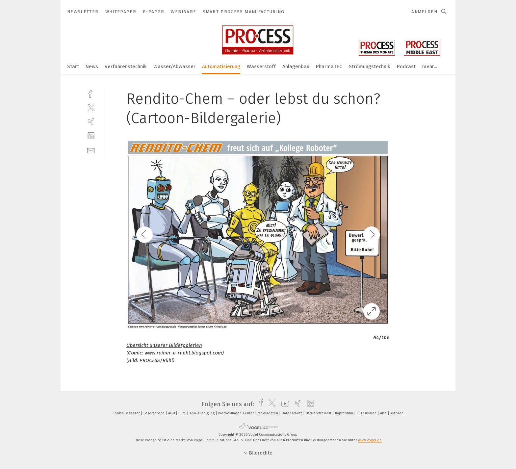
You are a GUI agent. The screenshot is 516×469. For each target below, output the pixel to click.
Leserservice (154, 413)
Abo (384, 413)
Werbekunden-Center (236, 413)
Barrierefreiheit (319, 413)
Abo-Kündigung (203, 413)
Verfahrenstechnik (126, 66)
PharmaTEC (329, 66)
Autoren (396, 413)
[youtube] (283, 404)
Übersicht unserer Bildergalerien (164, 345)
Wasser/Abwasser (174, 66)
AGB (172, 413)
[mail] (91, 150)
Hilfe (182, 413)
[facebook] (91, 93)
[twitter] (91, 107)
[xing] (91, 121)
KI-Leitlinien (367, 413)
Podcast (406, 66)
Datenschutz (292, 413)
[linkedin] (91, 136)
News (92, 66)
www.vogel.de (370, 440)
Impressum (344, 413)
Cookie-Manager (127, 413)
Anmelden (424, 11)
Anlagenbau (295, 66)
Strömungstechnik (369, 66)
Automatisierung (221, 66)
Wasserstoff (261, 66)
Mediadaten (268, 413)
